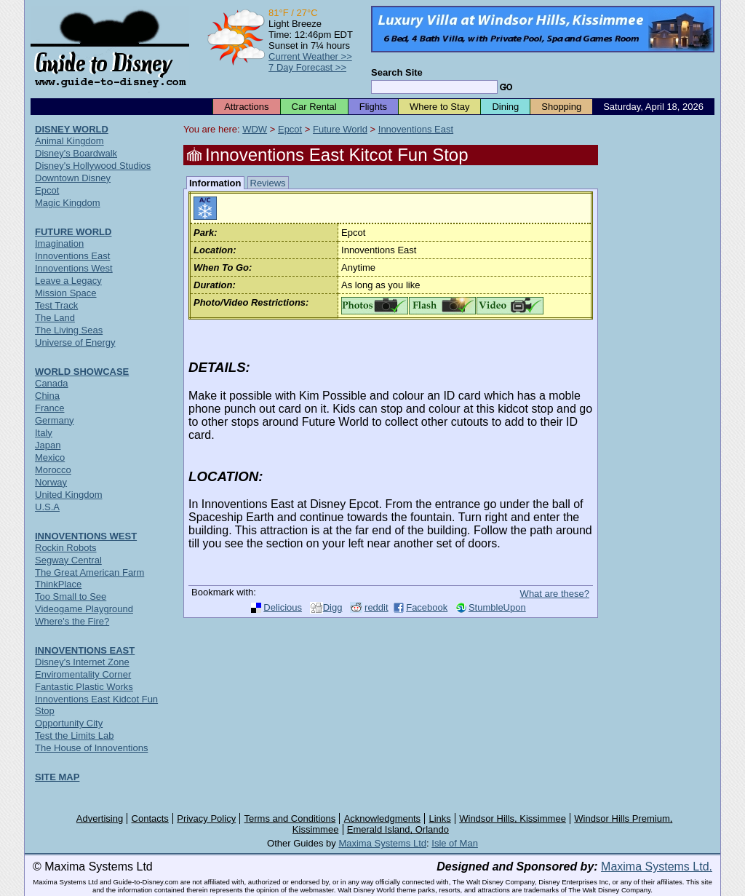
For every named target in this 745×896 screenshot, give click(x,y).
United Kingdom (69, 494)
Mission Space (66, 293)
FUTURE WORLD (73, 231)
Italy (43, 432)
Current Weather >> (310, 56)
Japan (47, 445)
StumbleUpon (497, 607)
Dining (505, 106)
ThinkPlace (58, 584)
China (47, 395)
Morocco (53, 469)
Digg (333, 607)
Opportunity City (69, 723)
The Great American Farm (89, 572)
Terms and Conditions (290, 818)
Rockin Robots (66, 547)
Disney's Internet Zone (82, 662)
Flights (373, 106)
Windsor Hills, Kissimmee (512, 818)
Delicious (282, 607)
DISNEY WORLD (71, 129)
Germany (54, 420)
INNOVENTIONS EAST (85, 650)
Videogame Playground (84, 608)
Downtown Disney (73, 178)
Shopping (561, 106)
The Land (55, 317)
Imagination (59, 243)
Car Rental (314, 106)
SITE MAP (57, 777)
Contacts (150, 818)
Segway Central (68, 560)
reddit (376, 607)
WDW (254, 129)
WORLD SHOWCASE (82, 371)
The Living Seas (69, 330)
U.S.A (47, 506)
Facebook (426, 607)
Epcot (290, 129)
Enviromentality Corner (83, 674)
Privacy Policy (206, 818)
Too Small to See (70, 596)
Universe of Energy (75, 342)
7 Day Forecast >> (307, 67)
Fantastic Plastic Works (84, 686)
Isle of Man (454, 843)
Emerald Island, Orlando (398, 829)
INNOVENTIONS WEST (86, 536)
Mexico (50, 457)
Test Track (56, 305)
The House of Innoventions (91, 747)
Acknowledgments (382, 818)
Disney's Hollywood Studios (93, 165)
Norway (51, 482)
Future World (340, 129)
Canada (51, 383)
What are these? (554, 593)
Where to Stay (439, 106)
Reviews (268, 183)
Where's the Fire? (72, 621)
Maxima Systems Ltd (382, 843)
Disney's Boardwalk (76, 153)
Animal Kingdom (69, 140)
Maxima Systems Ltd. (656, 866)
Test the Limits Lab (74, 735)
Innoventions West (74, 268)
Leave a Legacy (68, 280)
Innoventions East (415, 129)
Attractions (246, 106)
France (49, 408)
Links (440, 818)
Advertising (99, 818)
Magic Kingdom (67, 202)
